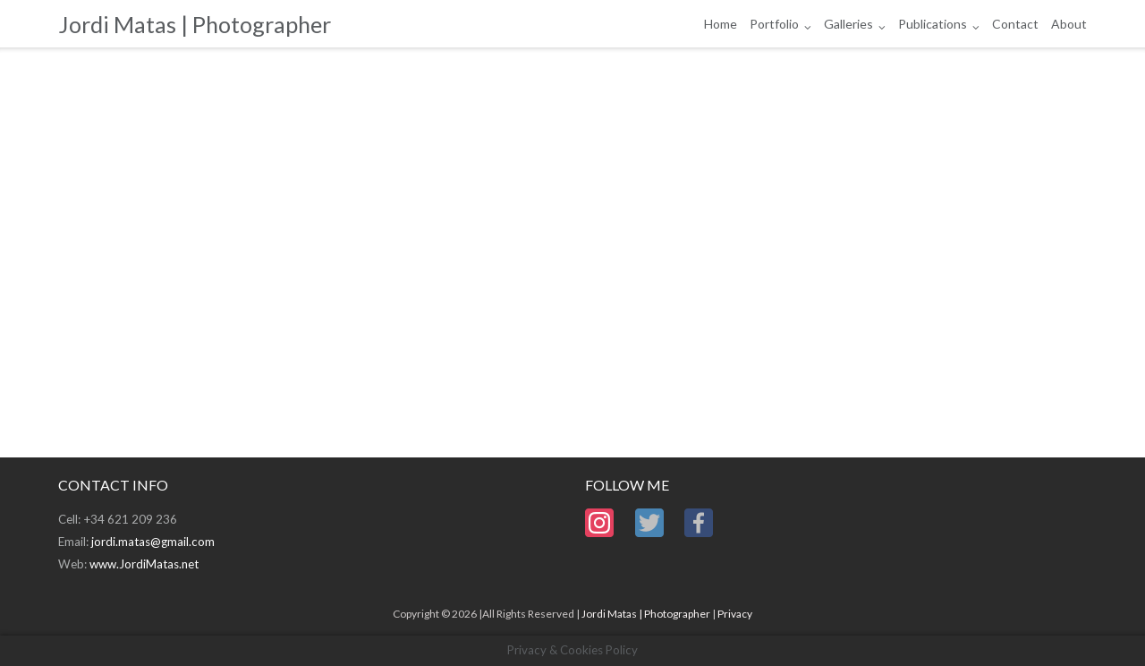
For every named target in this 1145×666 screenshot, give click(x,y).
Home (720, 23)
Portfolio (774, 23)
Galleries (848, 23)
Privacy (734, 613)
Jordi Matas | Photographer (645, 613)
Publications (932, 23)
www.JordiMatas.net (144, 564)
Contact (1015, 23)
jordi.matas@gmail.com (153, 541)
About (1069, 23)
